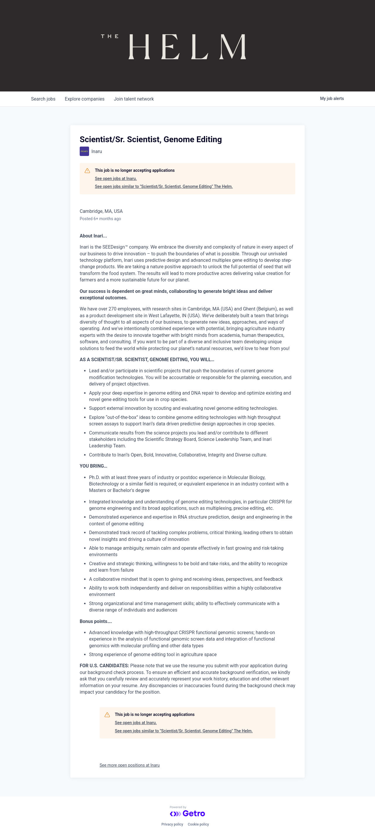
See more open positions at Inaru (130, 765)
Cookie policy (198, 824)
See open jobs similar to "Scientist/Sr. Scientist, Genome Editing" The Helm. (164, 186)
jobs (43, 99)
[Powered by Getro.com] (187, 811)
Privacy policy (172, 824)
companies (84, 99)
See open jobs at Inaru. (116, 178)
